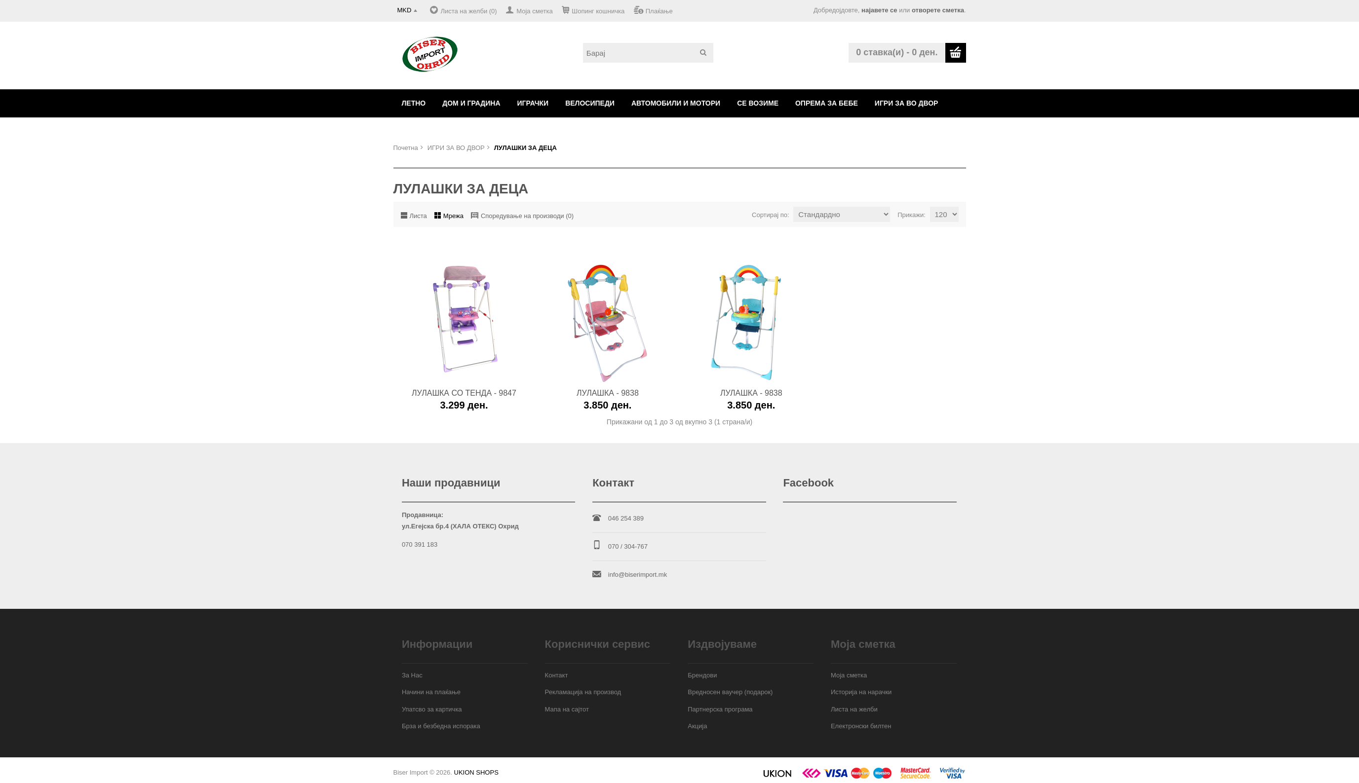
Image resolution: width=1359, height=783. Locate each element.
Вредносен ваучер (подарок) (730, 692)
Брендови (702, 675)
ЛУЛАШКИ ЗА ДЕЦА (525, 147)
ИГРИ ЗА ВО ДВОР (906, 103)
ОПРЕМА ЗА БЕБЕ (826, 103)
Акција (697, 726)
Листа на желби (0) (468, 11)
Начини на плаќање (431, 692)
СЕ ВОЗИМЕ (757, 103)
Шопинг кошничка (598, 11)
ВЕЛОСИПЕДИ (590, 103)
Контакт (556, 675)
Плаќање (659, 11)
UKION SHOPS (476, 772)
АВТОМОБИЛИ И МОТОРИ (675, 103)
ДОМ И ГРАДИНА (471, 103)
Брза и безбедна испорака (441, 726)
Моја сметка (534, 11)
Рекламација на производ (583, 692)
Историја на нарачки (861, 692)
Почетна (405, 147)
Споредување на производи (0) (527, 216)
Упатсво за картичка (432, 709)
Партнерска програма (720, 709)
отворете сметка (938, 10)
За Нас (412, 675)
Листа (418, 216)
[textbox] (648, 53)
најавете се (879, 10)
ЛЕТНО (414, 103)
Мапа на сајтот (567, 709)
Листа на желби (854, 709)
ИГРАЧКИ (533, 103)
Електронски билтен (861, 726)
